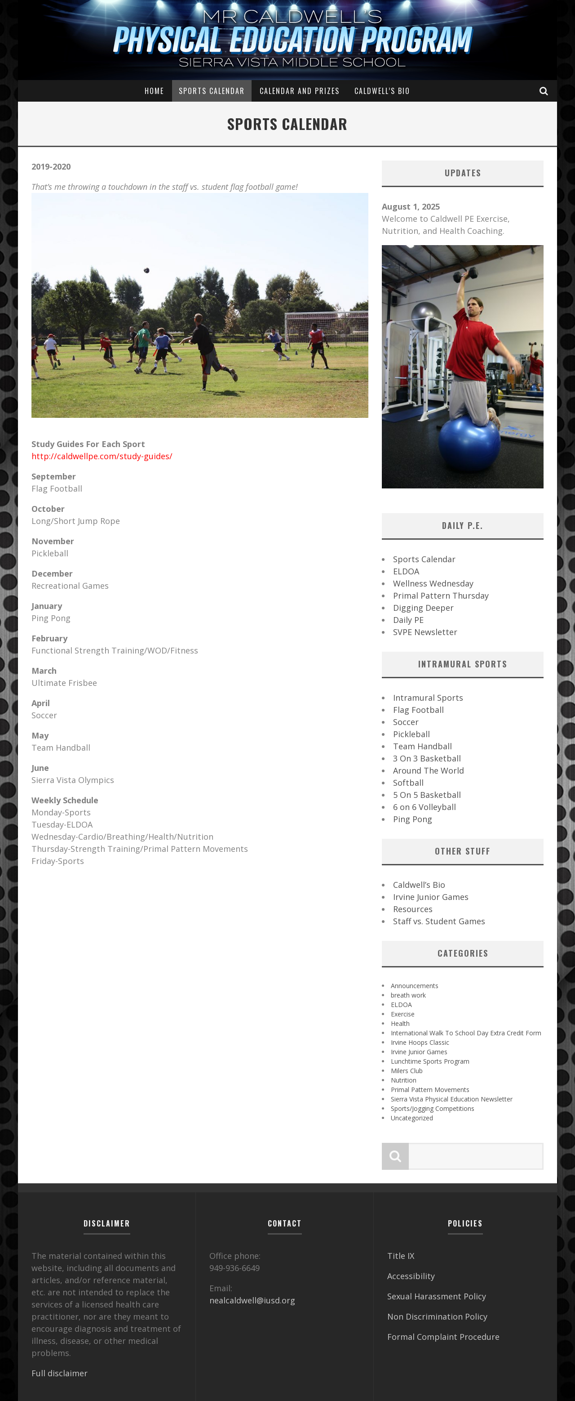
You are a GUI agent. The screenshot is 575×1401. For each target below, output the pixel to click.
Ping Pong (412, 819)
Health (400, 1023)
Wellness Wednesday (433, 583)
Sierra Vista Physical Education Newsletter (452, 1099)
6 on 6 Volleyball (424, 806)
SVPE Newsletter (425, 632)
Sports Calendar (212, 90)
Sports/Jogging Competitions (432, 1108)
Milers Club (407, 1070)
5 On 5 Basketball (427, 794)
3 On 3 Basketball (427, 758)
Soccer (406, 721)
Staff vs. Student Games (439, 921)
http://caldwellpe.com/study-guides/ (101, 456)
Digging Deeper (423, 607)
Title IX (400, 1255)
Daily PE (408, 619)
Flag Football (418, 709)
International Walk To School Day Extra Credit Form (466, 1033)
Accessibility (411, 1276)
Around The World (428, 770)
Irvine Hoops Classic (420, 1042)
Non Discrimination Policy (437, 1316)
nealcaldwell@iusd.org (252, 1300)
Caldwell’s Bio (382, 90)
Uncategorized (412, 1118)
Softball (408, 782)
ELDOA (406, 571)
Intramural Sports (428, 697)
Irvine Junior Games (431, 896)
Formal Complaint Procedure (443, 1336)
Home (154, 90)
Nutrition (403, 1080)
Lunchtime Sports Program (430, 1061)
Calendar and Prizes (300, 90)
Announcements (414, 985)
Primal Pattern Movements (430, 1089)
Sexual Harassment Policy (436, 1296)
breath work (408, 995)
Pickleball (411, 734)
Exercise (403, 1014)
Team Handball (422, 746)
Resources (413, 909)
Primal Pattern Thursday (441, 595)
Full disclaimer (59, 1373)
